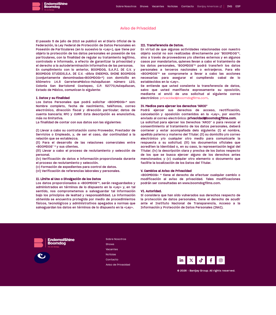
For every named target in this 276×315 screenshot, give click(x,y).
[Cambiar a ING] (229, 6)
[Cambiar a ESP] (238, 6)
